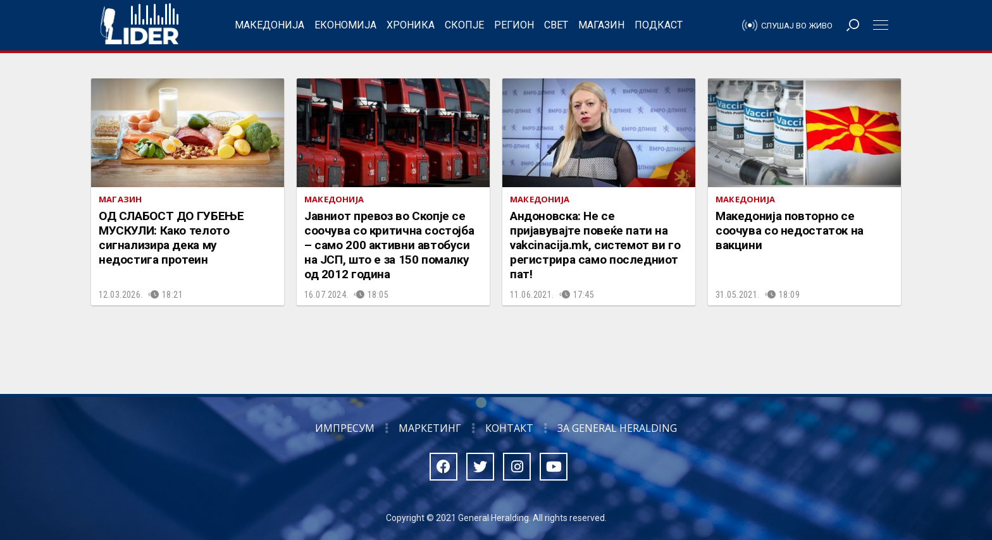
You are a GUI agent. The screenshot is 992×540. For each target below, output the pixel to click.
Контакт (509, 428)
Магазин (601, 25)
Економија (345, 25)
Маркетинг (430, 428)
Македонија (269, 25)
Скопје (464, 25)
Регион (514, 25)
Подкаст (659, 25)
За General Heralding (617, 428)
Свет (556, 25)
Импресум (345, 428)
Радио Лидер (139, 25)
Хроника (411, 25)
